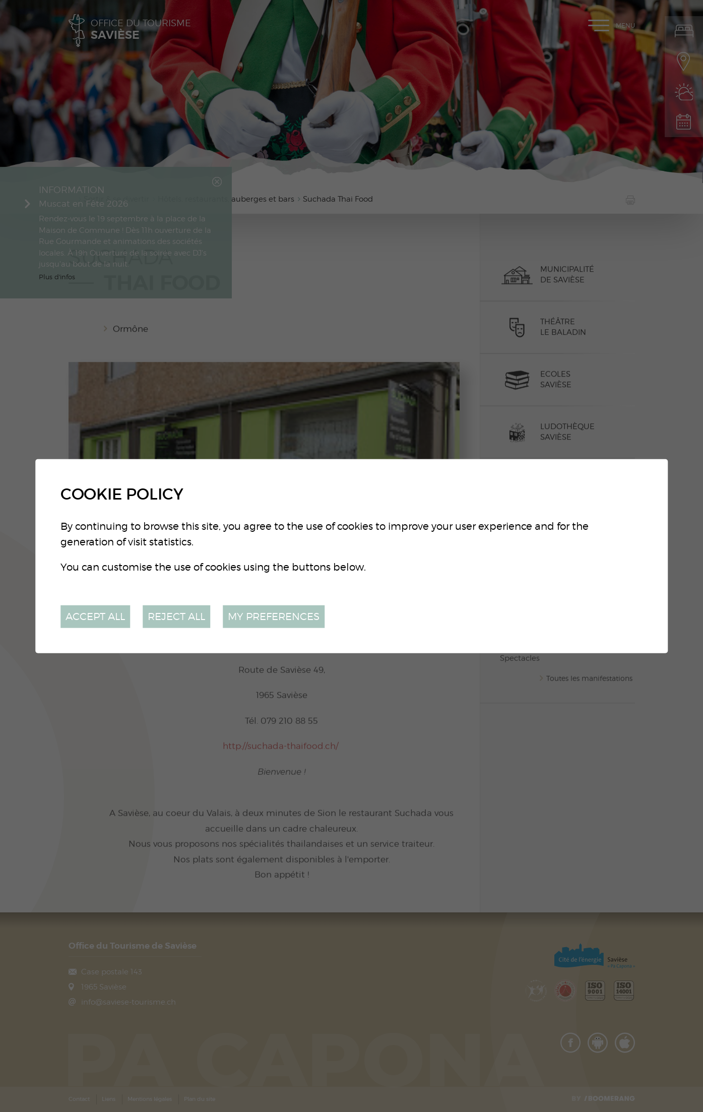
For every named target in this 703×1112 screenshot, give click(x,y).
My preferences (273, 616)
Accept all (95, 616)
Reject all (176, 616)
